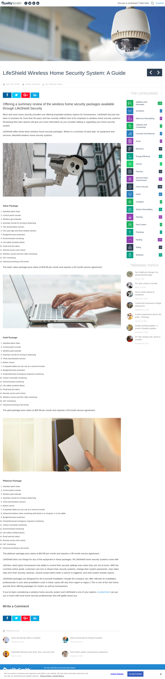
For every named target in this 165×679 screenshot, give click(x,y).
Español (160, 3)
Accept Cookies (135, 674)
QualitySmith (104, 592)
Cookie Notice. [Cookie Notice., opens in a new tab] (58, 676)
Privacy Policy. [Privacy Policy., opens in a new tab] (46, 676)
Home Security (32, 84)
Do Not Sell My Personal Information (59, 668)
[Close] (161, 674)
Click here (144, 3)
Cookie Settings (117, 674)
